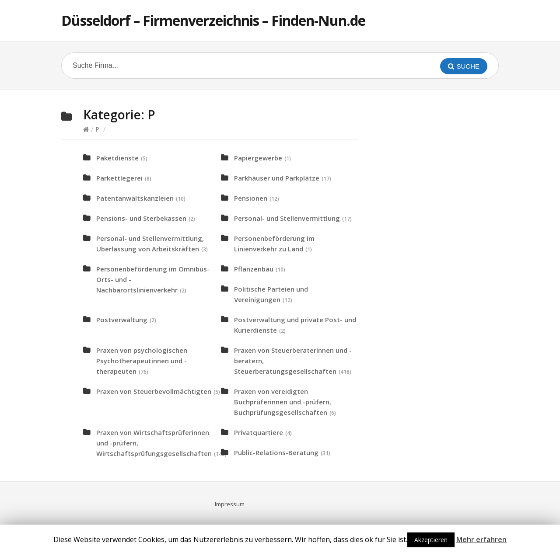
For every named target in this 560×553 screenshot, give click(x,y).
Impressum (230, 504)
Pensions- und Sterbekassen (141, 218)
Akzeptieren (431, 540)
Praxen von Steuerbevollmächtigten (153, 391)
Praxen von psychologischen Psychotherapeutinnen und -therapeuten (141, 361)
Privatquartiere (258, 432)
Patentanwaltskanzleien (135, 198)
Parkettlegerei (119, 178)
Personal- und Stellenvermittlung (287, 218)
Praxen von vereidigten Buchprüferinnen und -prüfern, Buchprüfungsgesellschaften (282, 402)
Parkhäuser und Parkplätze (276, 178)
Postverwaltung (121, 319)
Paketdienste (117, 157)
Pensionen (250, 198)
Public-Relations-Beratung (276, 452)
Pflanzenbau (253, 268)
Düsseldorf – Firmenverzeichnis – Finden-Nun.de (213, 20)
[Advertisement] (455, 239)
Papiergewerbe (258, 157)
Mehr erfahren (481, 539)
